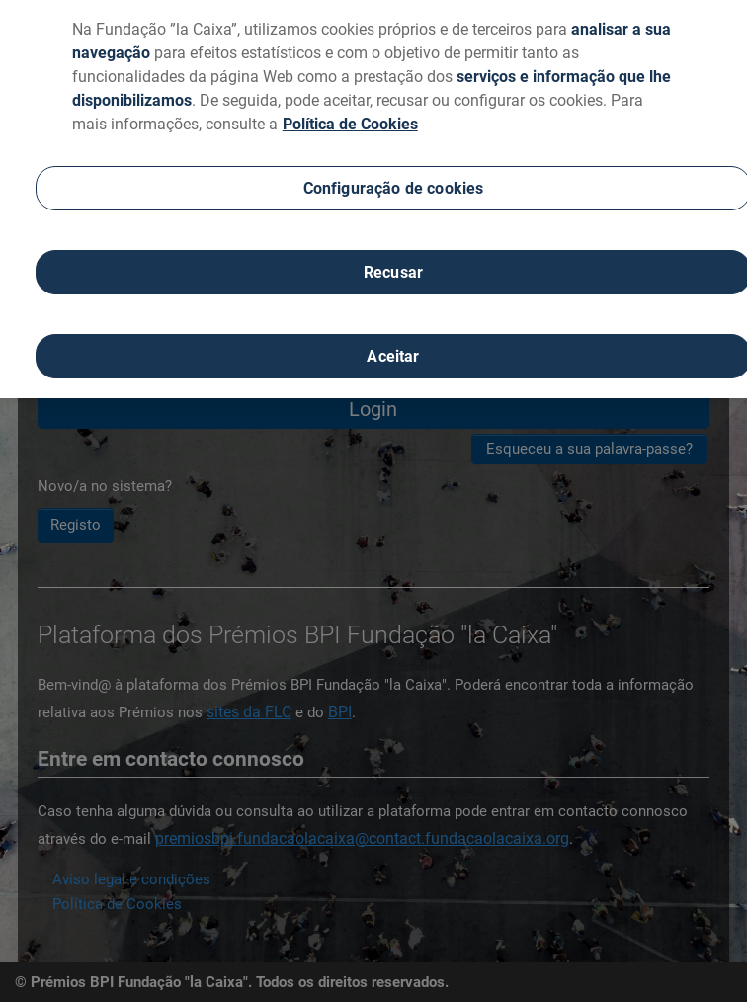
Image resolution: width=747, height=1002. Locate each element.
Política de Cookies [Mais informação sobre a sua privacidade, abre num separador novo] (350, 116)
